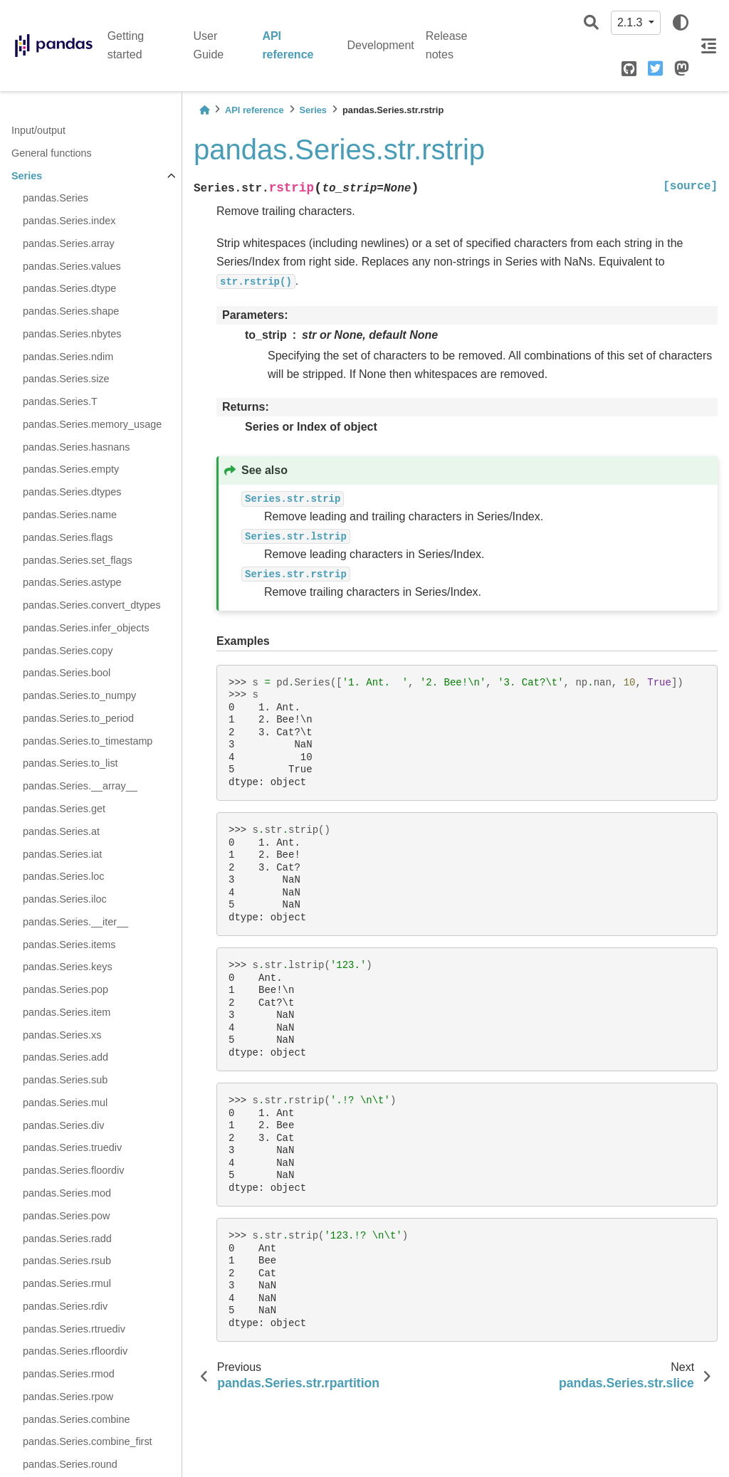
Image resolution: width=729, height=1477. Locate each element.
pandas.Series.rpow (68, 1396)
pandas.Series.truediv (72, 1147)
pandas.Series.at (61, 831)
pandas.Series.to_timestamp (87, 741)
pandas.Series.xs (62, 1035)
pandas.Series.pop (65, 989)
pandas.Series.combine (76, 1419)
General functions (51, 153)
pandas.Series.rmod (69, 1373)
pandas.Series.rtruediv (74, 1329)
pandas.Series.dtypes (72, 492)
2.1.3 (631, 22)
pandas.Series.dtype (69, 288)
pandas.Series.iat (62, 854)
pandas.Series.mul (65, 1102)
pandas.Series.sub (65, 1080)
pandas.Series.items (69, 944)
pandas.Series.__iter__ (75, 921)
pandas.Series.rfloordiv (75, 1351)
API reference (287, 45)
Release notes (447, 45)
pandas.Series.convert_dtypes (92, 605)
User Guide (209, 45)
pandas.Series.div (63, 1125)
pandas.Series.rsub (67, 1260)
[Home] (204, 110)
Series (26, 176)
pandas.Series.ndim (68, 356)
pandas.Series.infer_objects (86, 628)
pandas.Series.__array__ (80, 786)
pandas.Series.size (66, 378)
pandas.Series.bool (66, 672)
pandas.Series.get (64, 808)
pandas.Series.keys (67, 966)
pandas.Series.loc (63, 876)
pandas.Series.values (72, 266)
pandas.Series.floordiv (73, 1170)
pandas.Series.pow (66, 1215)
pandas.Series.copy (67, 650)
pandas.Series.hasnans (76, 447)
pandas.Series (55, 198)
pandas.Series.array (69, 243)
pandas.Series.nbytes (72, 334)
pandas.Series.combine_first (87, 1441)
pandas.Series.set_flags (77, 560)
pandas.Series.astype (72, 582)
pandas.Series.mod (67, 1193)
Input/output (38, 130)
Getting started (126, 45)
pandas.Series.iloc (65, 899)
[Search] (591, 23)
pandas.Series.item (66, 1012)
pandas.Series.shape (71, 311)
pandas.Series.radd (67, 1238)
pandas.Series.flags (67, 537)
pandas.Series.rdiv (65, 1306)
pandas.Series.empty (71, 469)
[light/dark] (680, 23)
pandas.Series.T (60, 401)
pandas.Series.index (69, 220)
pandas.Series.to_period (78, 718)
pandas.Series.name (70, 514)
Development (380, 45)
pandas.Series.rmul (67, 1283)
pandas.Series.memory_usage (92, 424)
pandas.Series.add (65, 1057)
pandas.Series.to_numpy (79, 695)
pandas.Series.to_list (70, 763)
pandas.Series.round (70, 1464)
